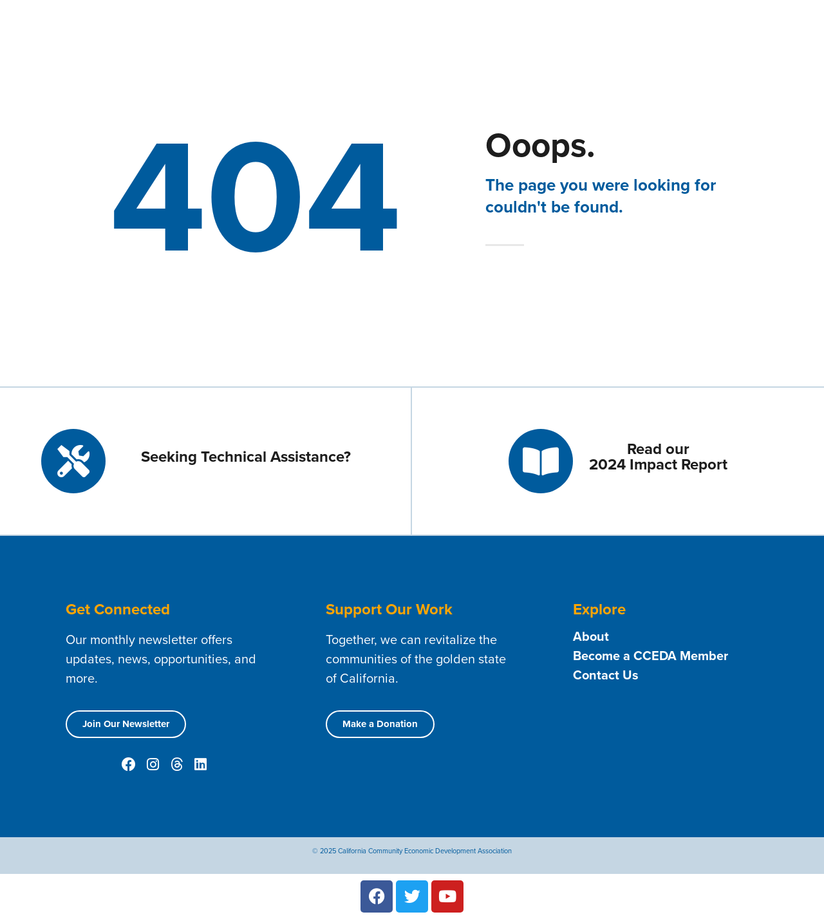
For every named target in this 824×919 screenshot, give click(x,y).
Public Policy (688, 45)
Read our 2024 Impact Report (658, 456)
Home (393, 26)
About (442, 26)
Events (496, 45)
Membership (510, 26)
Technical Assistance (610, 26)
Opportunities (608, 45)
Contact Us (701, 26)
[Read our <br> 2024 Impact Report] (541, 461)
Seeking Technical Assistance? (246, 456)
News (545, 45)
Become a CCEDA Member (650, 655)
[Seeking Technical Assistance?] (73, 461)
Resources (768, 26)
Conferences (771, 45)
